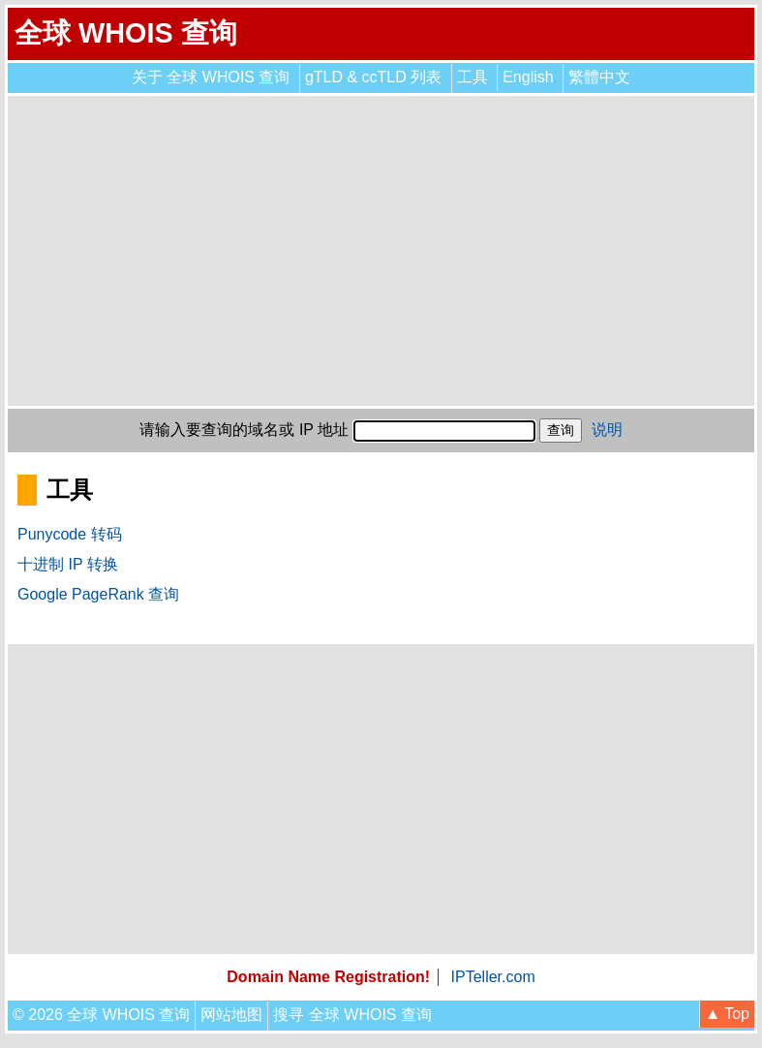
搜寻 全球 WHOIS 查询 (352, 1014)
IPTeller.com (493, 977)
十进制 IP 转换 (67, 564)
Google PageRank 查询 (98, 594)
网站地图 (231, 1014)
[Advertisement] (381, 250)
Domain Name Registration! (328, 977)
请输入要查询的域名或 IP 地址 (244, 429)
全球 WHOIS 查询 (126, 32)
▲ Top (727, 1013)
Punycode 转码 (69, 534)
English (528, 77)
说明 (607, 429)
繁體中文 (599, 77)
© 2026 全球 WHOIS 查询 (101, 1014)
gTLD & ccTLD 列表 (373, 77)
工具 (472, 77)
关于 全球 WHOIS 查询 (211, 77)
